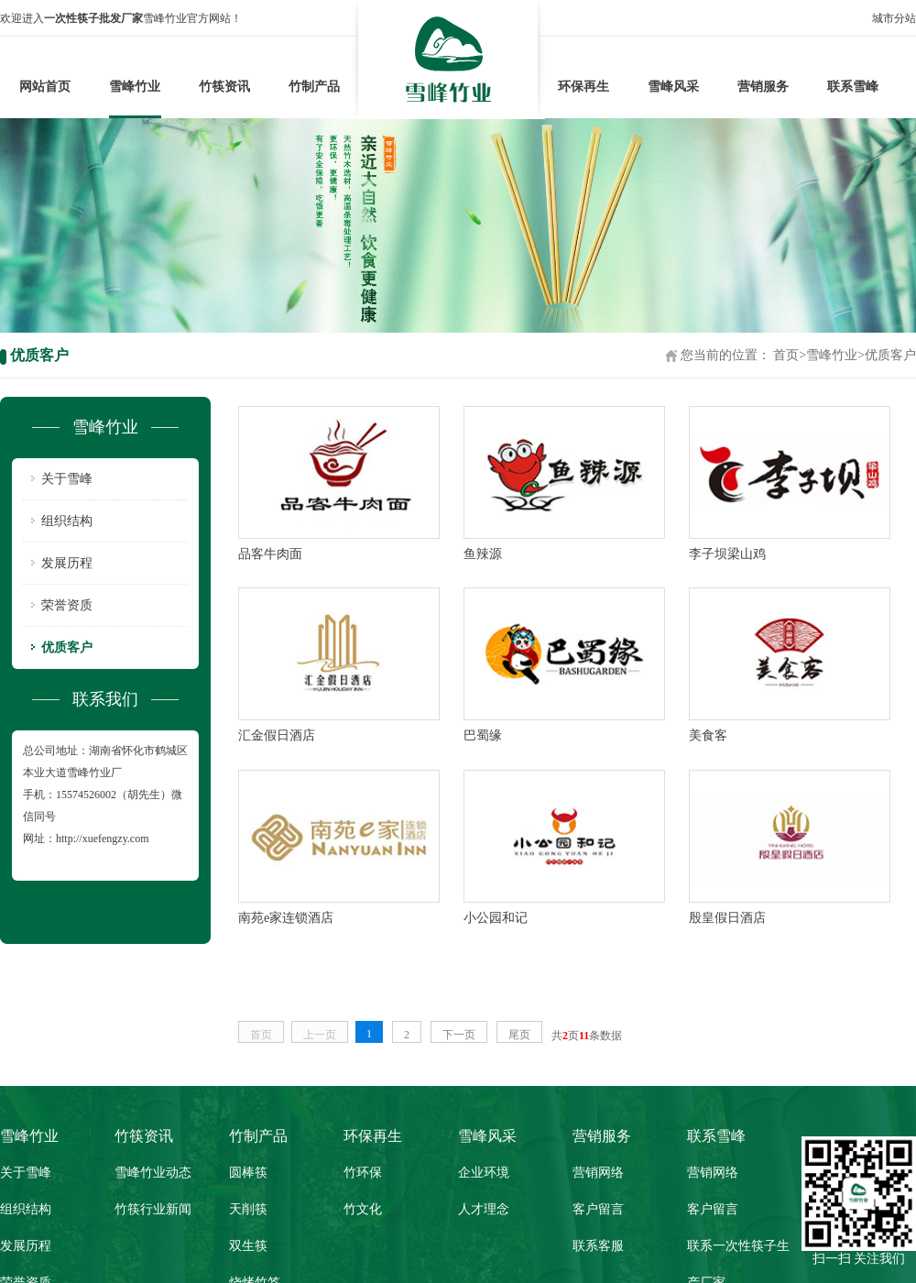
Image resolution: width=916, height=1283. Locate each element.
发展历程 (67, 563)
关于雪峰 (67, 479)
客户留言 (598, 1209)
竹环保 (363, 1172)
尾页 (519, 1034)
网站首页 (45, 86)
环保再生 (583, 86)
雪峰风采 (673, 86)
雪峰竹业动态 (152, 1172)
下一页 (458, 1034)
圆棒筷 (248, 1172)
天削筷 (248, 1209)
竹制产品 (314, 86)
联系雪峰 (852, 86)
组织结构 (67, 521)
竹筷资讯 (224, 86)
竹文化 (363, 1209)
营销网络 (598, 1172)
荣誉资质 (67, 605)
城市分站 (894, 18)
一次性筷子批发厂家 (93, 18)
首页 (786, 355)
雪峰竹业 (134, 86)
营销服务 (763, 86)
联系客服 (598, 1246)
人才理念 (483, 1209)
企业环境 (483, 1172)
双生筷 (248, 1246)
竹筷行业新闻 (152, 1209)
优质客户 (890, 355)
